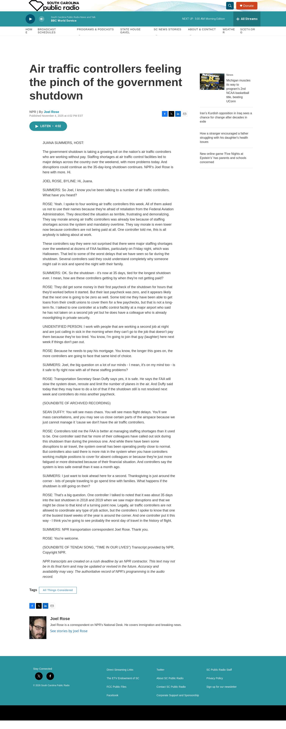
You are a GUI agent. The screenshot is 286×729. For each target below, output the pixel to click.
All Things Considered (58, 598)
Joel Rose (51, 120)
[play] (30, 27)
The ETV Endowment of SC (123, 686)
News (229, 83)
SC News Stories (167, 37)
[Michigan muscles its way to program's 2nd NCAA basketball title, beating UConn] (212, 90)
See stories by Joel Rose (69, 639)
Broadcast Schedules (47, 39)
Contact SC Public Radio (171, 695)
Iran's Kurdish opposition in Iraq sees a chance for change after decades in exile (226, 126)
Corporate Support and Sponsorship (177, 703)
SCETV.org (247, 39)
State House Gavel (130, 39)
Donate (251, 10)
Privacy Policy (214, 686)
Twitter (160, 678)
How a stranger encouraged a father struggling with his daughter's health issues (224, 146)
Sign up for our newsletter (221, 695)
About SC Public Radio (169, 686)
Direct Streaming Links (120, 678)
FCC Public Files (116, 695)
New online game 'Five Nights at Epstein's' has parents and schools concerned (223, 166)
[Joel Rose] (37, 636)
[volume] (41, 27)
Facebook (112, 703)
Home (29, 39)
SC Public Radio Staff (219, 678)
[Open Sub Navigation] (79, 43)
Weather (229, 39)
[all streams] (246, 27)
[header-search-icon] (231, 10)
